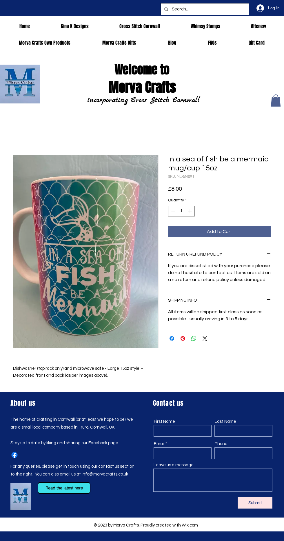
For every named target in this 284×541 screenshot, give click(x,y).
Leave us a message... (175, 465)
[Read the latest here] (64, 488)
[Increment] (190, 211)
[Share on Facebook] (171, 338)
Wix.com (190, 525)
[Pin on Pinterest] (182, 338)
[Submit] (255, 503)
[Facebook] (14, 455)
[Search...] (204, 9)
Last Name (225, 421)
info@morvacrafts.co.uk (105, 474)
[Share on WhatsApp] (193, 338)
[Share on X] (204, 338)
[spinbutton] (181, 211)
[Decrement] (172, 211)
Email (159, 444)
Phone (221, 444)
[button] (276, 100)
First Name (164, 421)
